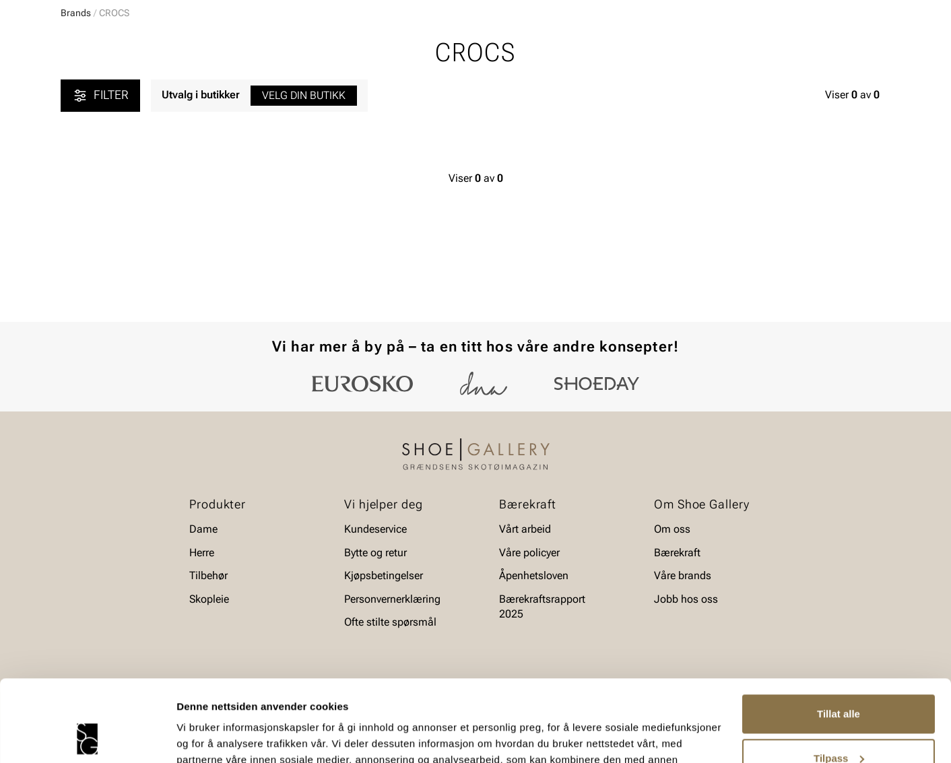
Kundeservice (375, 529)
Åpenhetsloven (533, 575)
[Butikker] (711, 49)
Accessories (228, 88)
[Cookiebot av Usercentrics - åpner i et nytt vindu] (87, 737)
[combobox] (428, 47)
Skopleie (298, 88)
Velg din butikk (304, 199)
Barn (166, 88)
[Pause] (879, 11)
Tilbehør (208, 575)
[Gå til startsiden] (121, 48)
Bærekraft (677, 552)
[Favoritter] (811, 49)
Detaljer (195, 736)
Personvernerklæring (392, 599)
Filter (100, 199)
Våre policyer (529, 552)
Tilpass (839, 681)
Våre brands (682, 575)
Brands (76, 116)
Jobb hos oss (686, 599)
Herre (120, 88)
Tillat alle (838, 637)
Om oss (672, 529)
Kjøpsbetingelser (383, 575)
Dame (74, 88)
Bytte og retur (375, 552)
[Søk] (581, 48)
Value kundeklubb (844, 88)
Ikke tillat (838, 725)
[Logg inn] (760, 49)
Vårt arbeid (525, 529)
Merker (762, 88)
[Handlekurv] (868, 49)
